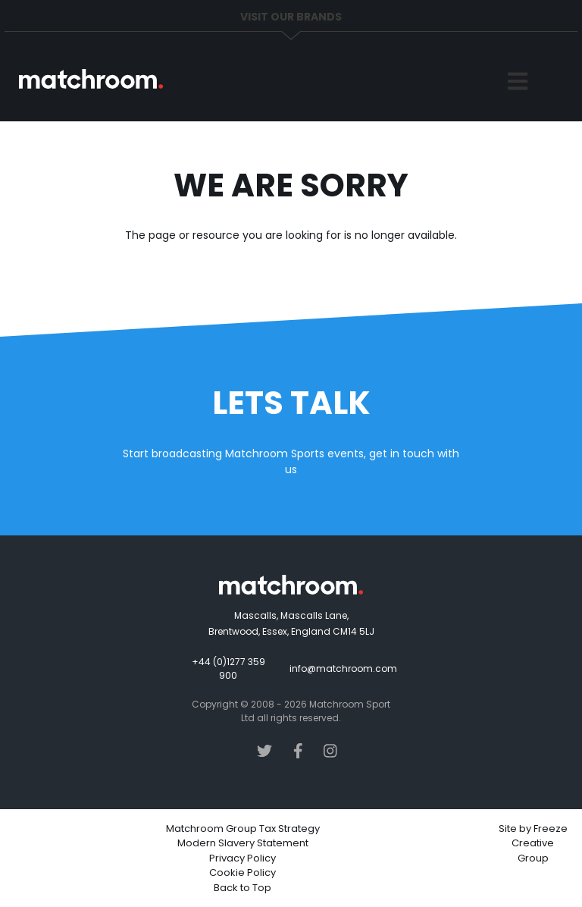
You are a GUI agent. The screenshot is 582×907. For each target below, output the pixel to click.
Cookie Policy (242, 872)
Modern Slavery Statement (242, 843)
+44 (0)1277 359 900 (228, 668)
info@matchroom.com (343, 668)
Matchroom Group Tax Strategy (243, 828)
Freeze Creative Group (540, 843)
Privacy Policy (242, 858)
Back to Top (242, 887)
